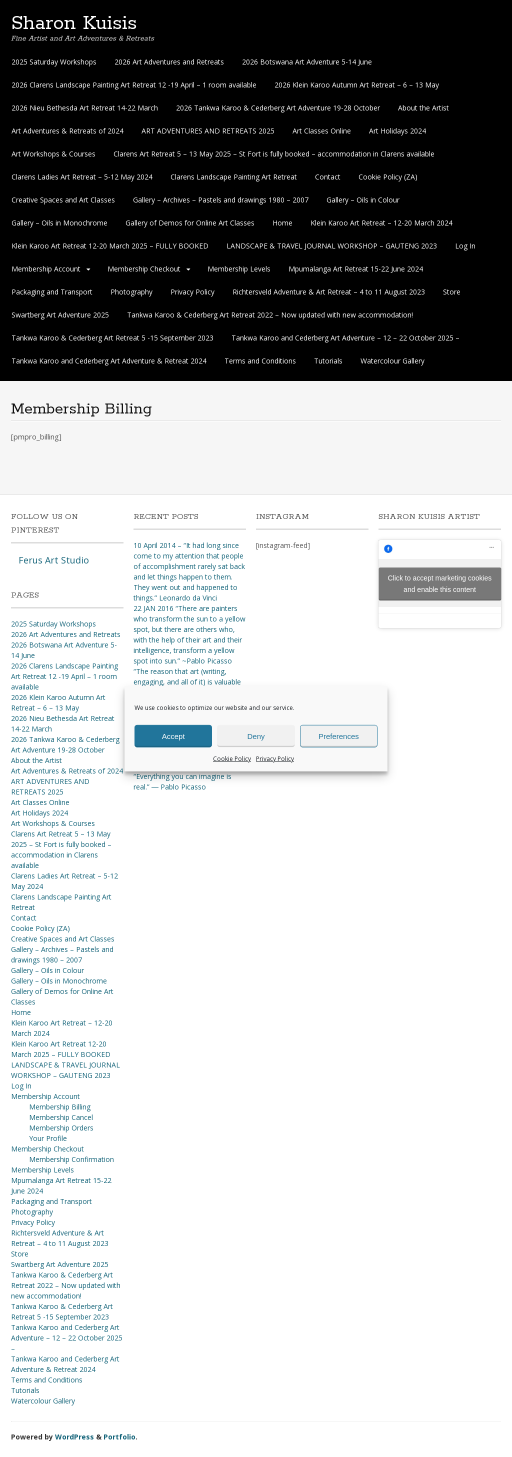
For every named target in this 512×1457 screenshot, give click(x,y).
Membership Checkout (144, 269)
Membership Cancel (61, 1117)
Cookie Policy (232, 758)
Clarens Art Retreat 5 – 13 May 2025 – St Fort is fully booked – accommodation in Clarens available (274, 153)
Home (282, 223)
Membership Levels (239, 269)
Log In (465, 245)
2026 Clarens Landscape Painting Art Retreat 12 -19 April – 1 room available (134, 85)
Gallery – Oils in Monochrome (60, 223)
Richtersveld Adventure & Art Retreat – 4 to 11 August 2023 (328, 291)
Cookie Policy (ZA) (388, 177)
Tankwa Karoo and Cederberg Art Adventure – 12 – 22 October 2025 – (346, 337)
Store (451, 291)
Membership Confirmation (71, 1159)
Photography (131, 291)
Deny (255, 736)
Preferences (338, 736)
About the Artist (423, 107)
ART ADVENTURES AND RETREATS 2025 (208, 131)
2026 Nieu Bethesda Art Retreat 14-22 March (85, 107)
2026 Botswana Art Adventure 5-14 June (307, 61)
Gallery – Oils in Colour (363, 199)
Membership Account (46, 269)
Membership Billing (59, 1107)
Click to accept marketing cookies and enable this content (440, 584)
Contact (327, 177)
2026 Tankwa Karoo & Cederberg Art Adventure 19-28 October (278, 107)
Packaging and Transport (52, 291)
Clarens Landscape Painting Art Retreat (233, 177)
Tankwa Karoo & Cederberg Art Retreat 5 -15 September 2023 (113, 337)
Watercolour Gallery (392, 361)
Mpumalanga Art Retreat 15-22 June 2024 (355, 269)
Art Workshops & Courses (54, 153)
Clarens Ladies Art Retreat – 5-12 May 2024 (82, 177)
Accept (173, 736)
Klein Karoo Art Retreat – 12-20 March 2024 (381, 223)
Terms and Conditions (260, 361)
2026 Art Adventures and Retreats (169, 61)
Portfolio (120, 1437)
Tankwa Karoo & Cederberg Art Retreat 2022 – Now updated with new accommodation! (270, 315)
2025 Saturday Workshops (54, 61)
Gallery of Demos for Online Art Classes (190, 223)
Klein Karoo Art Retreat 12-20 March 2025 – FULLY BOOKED (110, 245)
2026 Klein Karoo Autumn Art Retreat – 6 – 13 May (356, 85)
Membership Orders (61, 1127)
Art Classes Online (321, 131)
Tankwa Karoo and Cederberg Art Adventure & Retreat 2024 (109, 361)
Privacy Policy (275, 758)
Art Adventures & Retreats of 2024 (68, 131)
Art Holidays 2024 (397, 131)
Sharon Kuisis (74, 23)
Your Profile (48, 1138)
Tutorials (328, 361)
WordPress (74, 1437)
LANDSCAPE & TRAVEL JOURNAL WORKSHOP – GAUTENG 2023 (331, 245)
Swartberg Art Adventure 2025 (60, 315)
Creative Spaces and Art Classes (63, 199)
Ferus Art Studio (53, 560)
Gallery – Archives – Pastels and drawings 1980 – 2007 (220, 199)
